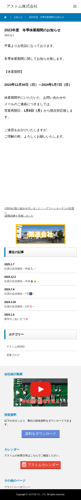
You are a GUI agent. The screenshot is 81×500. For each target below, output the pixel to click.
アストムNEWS (15, 346)
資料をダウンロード (40, 433)
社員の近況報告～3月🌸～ (19, 306)
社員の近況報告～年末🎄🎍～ (21, 281)
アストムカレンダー (40, 465)
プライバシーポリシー (17, 487)
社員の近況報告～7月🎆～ (19, 293)
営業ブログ (12, 355)
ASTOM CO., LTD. (37, 494)
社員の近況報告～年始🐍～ (20, 268)
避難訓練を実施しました (19, 215)
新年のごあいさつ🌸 (16, 319)
